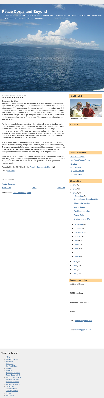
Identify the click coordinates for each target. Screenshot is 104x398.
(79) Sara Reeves (77, 171)
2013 (75, 185)
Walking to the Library (82, 211)
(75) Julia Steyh (76, 174)
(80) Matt (73, 164)
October (78, 228)
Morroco (9, 370)
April (77, 252)
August (78, 236)
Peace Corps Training (13, 377)
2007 (75, 273)
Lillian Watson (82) (77, 157)
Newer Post (6, 188)
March (77, 256)
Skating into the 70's (82, 219)
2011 (75, 193)
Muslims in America (82, 203)
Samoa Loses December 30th (86, 199)
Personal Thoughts (12, 379)
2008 (75, 269)
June (77, 244)
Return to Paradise (12, 382)
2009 (75, 266)
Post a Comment (8, 184)
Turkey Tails (79, 215)
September (79, 232)
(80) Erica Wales (76, 167)
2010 (75, 262)
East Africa (10, 364)
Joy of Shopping (80, 207)
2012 (75, 189)
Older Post (61, 188)
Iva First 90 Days (12, 366)
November (79, 224)
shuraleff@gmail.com (82, 330)
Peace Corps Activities (13, 375)
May (77, 248)
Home (34, 188)
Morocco (9, 368)
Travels (8, 393)
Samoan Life (10, 386)
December (79, 196)
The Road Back (11, 388)
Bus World (11, 170)
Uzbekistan (10, 395)
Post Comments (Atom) (22, 193)
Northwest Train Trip (13, 373)
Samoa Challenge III (13, 384)
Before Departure (12, 359)
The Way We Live (12, 391)
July (76, 240)
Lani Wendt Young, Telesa (80, 160)
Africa (8, 357)
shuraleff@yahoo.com (83, 321)
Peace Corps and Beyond (24, 11)
